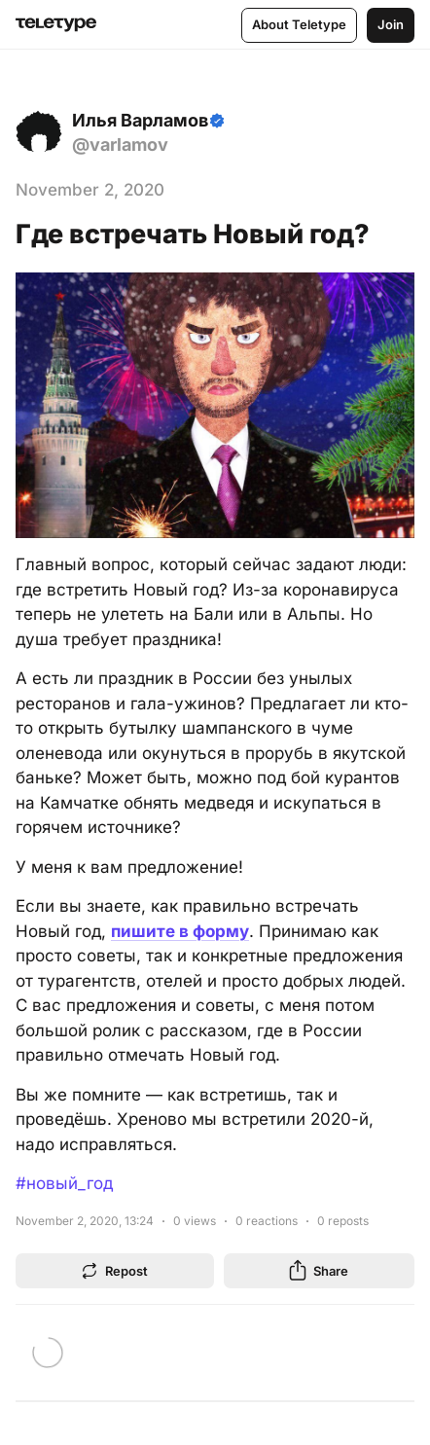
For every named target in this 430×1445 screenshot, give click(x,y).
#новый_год (64, 1183)
